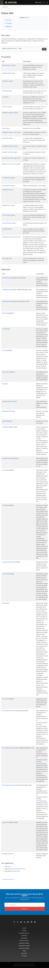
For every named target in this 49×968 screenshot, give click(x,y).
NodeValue (10, 158)
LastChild (5, 106)
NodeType (10, 152)
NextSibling (5, 138)
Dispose (4, 383)
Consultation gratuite (24, 945)
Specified (5, 229)
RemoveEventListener (8, 710)
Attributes (9, 65)
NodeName (10, 146)
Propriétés (9, 23)
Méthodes (9, 26)
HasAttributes (10, 411)
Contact (34, 965)
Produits (24, 930)
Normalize (5, 603)
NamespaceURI (12, 132)
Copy (44, 49)
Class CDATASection (9, 879)
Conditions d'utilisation (28, 965)
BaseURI (8, 73)
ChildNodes (5, 81)
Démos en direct (24, 940)
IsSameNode (6, 505)
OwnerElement (6, 177)
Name (4, 128)
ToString (9, 853)
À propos (24, 956)
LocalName (10, 112)
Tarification (24, 935)
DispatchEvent (6, 372)
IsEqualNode (6, 470)
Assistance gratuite (24, 943)
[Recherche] (23, 7)
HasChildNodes (6, 421)
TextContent (10, 237)
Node (9, 866)
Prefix (9, 205)
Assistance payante (24, 948)
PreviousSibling (6, 215)
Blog (24, 950)
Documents (24, 938)
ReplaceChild (6, 822)
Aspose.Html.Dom (19, 869)
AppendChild (6, 313)
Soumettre (24, 909)
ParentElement (6, 185)
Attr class (8, 20)
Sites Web (24, 953)
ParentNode (5, 189)
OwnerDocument (11, 164)
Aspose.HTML (15, 871)
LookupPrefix (6, 574)
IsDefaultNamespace (8, 458)
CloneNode (5, 329)
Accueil (24, 928)
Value (3, 258)
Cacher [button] (27, 17)
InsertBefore (5, 427)
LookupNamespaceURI (9, 562)
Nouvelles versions (24, 933)
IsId (3, 97)
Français (38, 2)
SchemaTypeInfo (7, 223)
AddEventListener (7, 278)
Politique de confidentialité (18, 965)
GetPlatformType (11, 401)
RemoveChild (6, 699)
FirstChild (5, 91)
